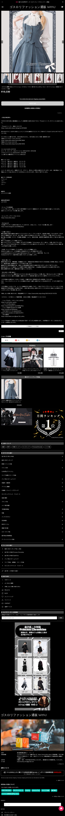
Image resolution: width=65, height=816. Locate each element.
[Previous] (2, 41)
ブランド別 (5, 501)
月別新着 (4, 520)
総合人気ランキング (7, 460)
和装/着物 (4, 498)
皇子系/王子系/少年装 (8, 456)
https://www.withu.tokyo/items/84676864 (13, 140)
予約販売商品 (5, 509)
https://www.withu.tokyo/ (8, 217)
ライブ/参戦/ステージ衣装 (9, 475)
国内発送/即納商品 (7, 535)
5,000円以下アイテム (7, 471)
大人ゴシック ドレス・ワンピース (11, 494)
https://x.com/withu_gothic (9, 302)
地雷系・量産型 (6, 483)
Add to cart (32, 103)
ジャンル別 (5, 467)
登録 (61, 617)
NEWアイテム (5, 524)
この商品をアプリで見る (32, 326)
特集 (3, 513)
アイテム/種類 (5, 486)
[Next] (63, 41)
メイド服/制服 (5, 505)
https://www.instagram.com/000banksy (12, 306)
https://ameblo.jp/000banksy (9, 309)
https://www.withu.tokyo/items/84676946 (13, 144)
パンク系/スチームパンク (9, 479)
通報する (61, 331)
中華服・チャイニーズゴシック (10, 490)
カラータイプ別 (6, 532)
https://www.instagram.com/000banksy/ (12, 226)
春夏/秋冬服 (5, 528)
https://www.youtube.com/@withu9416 (12, 313)
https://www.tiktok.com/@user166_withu (12, 316)
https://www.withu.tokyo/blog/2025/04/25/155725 (42, 293)
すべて (6, 340)
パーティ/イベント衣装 (8, 539)
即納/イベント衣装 (7, 464)
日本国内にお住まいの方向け (32, 108)
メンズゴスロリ (6, 516)
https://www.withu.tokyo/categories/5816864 (14, 128)
